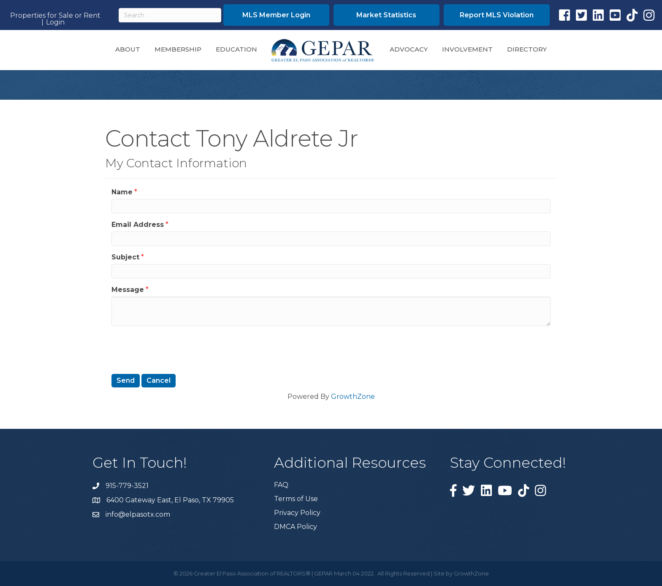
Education (236, 49)
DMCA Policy (295, 527)
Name (122, 192)
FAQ (281, 485)
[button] (276, 15)
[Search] (170, 15)
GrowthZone (353, 396)
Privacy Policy (297, 513)
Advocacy (409, 49)
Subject (125, 257)
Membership (178, 49)
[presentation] (175, 349)
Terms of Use (296, 499)
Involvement (467, 49)
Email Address (137, 225)
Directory (527, 49)
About (127, 49)
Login (55, 22)
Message (127, 290)
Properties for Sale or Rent (55, 15)
